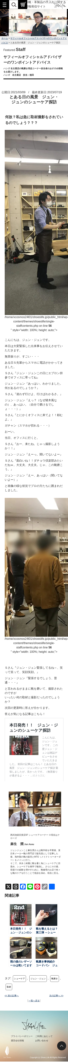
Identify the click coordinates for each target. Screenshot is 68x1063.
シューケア (19, 978)
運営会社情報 (17, 1040)
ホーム (4, 38)
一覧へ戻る (34, 1000)
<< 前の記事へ (12, 995)
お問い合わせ (41, 1040)
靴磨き (54, 978)
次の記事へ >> (56, 995)
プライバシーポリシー (22, 1036)
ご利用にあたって (44, 1036)
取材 (9, 987)
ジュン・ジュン (38, 978)
